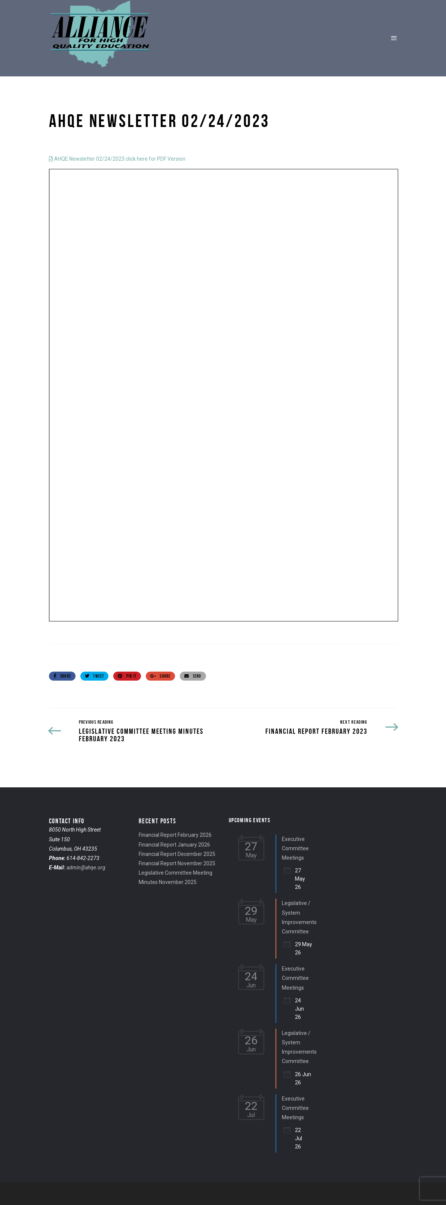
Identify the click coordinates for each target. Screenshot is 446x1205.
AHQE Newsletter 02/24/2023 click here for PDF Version (117, 159)
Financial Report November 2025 (177, 863)
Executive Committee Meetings (295, 848)
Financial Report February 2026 (175, 835)
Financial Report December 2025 (177, 854)
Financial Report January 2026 (174, 845)
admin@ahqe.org (86, 868)
